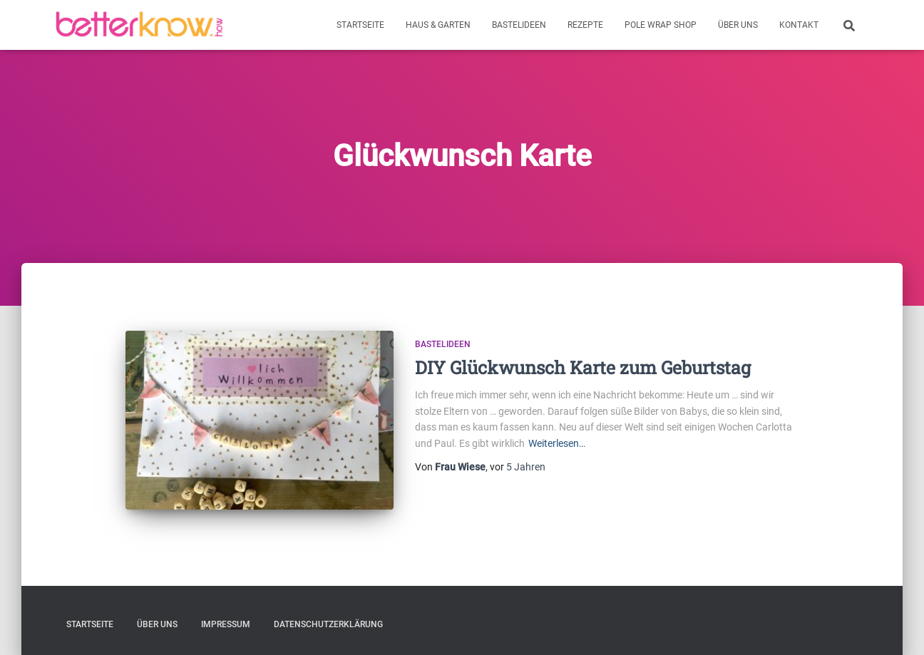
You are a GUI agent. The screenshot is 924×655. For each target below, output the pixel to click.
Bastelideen (519, 25)
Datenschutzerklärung (328, 624)
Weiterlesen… (556, 443)
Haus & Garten (438, 25)
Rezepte (585, 25)
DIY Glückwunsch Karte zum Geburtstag (583, 367)
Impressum (225, 624)
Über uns (738, 25)
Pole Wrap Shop (661, 25)
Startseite (360, 25)
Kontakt (798, 25)
